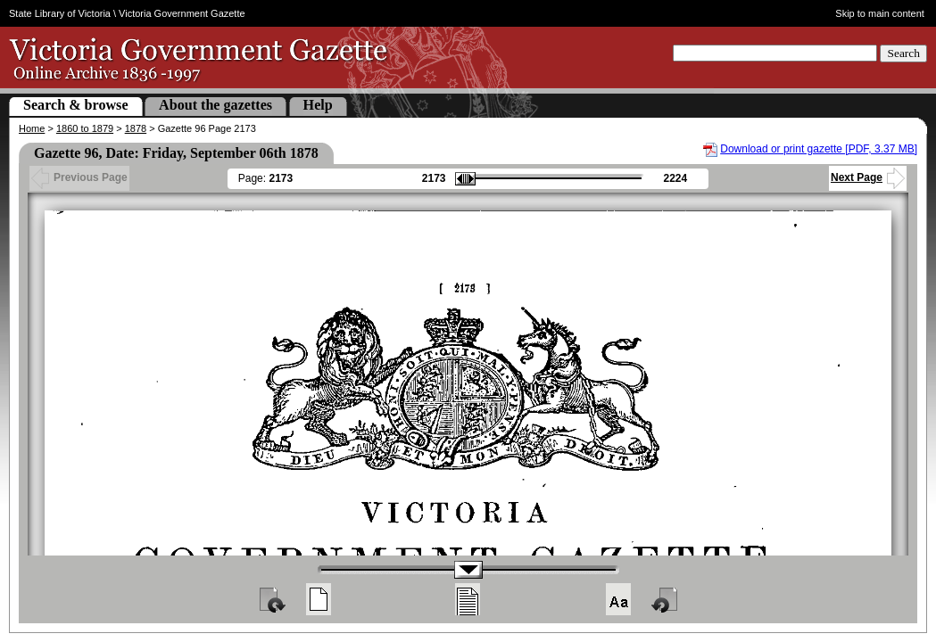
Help (318, 104)
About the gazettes (215, 104)
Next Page (868, 177)
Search (903, 53)
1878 (135, 128)
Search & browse (75, 104)
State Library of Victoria (60, 13)
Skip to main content (879, 13)
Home (32, 128)
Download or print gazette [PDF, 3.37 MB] (818, 149)
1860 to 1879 (84, 128)
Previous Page (79, 177)
